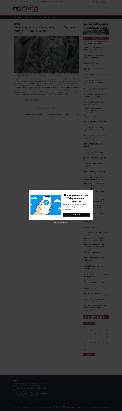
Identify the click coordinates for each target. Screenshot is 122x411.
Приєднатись (76, 214)
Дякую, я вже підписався (61, 222)
